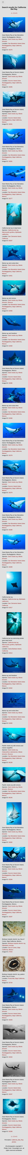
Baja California (16, 45)
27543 (10, 952)
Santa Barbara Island (14, 649)
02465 (10, 723)
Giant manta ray (13, 39)
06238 (10, 762)
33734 (10, 982)
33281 (10, 161)
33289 (10, 567)
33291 (10, 124)
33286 (10, 383)
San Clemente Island (14, 236)
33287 (10, 916)
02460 (10, 346)
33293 (10, 1020)
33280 (10, 530)
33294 (10, 1057)
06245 (10, 797)
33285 (10, 87)
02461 (10, 275)
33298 (10, 1131)
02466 (10, 418)
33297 (10, 1094)
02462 (10, 688)
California (5, 238)
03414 (10, 653)
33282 (10, 842)
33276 (10, 50)
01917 (10, 607)
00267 (10, 240)
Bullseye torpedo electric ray (16, 943)
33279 (10, 492)
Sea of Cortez (12, 947)
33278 (10, 455)
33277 (10, 198)
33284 (10, 879)
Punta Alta (11, 978)
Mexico (4, 47)
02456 (10, 311)
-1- (12, 13)
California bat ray (13, 230)
